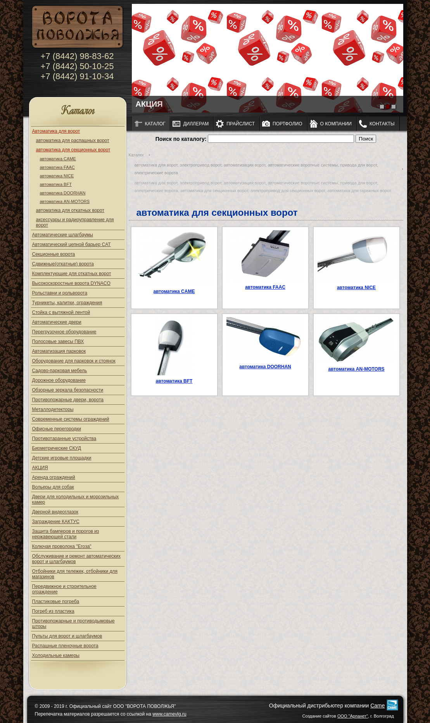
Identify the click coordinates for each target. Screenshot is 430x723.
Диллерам (196, 124)
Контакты (382, 124)
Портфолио (287, 124)
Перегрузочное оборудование (64, 332)
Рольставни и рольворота (60, 293)
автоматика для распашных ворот (72, 140)
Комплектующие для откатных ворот (71, 273)
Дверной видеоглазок (55, 512)
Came (377, 705)
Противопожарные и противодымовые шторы (73, 623)
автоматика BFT (56, 184)
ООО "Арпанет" (352, 716)
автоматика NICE (57, 175)
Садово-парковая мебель (59, 370)
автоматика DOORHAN (63, 193)
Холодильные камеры (55, 655)
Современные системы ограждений (70, 419)
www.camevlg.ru (169, 714)
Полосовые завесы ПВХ (58, 341)
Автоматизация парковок (59, 351)
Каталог (78, 111)
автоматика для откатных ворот (70, 210)
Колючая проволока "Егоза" (62, 546)
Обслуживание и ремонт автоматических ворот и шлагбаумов (76, 558)
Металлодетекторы (53, 409)
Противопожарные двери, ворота (68, 399)
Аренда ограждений (53, 477)
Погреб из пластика (53, 611)
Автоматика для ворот (56, 131)
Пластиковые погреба (55, 601)
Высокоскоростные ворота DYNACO (71, 283)
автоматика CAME (58, 158)
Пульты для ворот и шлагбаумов (67, 636)
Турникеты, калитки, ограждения (67, 302)
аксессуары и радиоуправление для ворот (75, 222)
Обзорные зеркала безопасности (68, 390)
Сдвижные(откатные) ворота (63, 264)
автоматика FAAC (57, 167)
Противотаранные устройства (64, 438)
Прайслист (240, 124)
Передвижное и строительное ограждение (64, 589)
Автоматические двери (56, 322)
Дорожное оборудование (59, 380)
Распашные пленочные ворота (65, 645)
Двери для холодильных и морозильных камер (75, 499)
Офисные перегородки (56, 429)
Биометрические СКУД (56, 448)
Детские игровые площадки (62, 458)
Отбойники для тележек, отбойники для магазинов (75, 574)
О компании (336, 124)
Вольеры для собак (53, 487)
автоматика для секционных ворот (73, 150)
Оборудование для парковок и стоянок (74, 361)
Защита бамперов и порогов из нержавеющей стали (65, 534)
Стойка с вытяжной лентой (61, 312)
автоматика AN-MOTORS (65, 201)
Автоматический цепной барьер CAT (71, 244)
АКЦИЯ (40, 467)
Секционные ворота (53, 254)
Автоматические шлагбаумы (62, 235)
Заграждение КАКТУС (55, 521)
